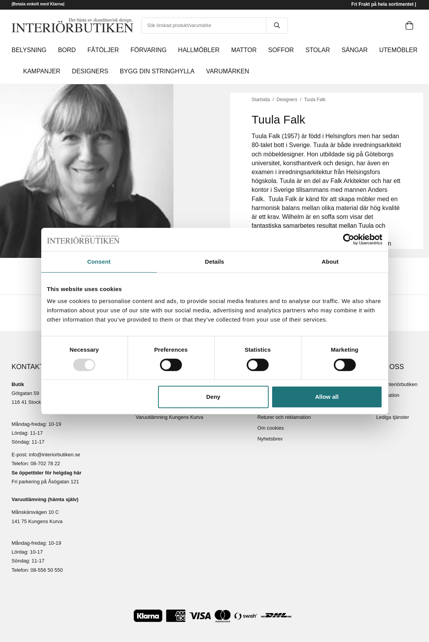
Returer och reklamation (284, 417)
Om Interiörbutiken (396, 384)
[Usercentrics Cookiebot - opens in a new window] (348, 239)
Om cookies (270, 428)
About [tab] (330, 261)
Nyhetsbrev (270, 439)
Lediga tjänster (392, 417)
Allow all (327, 396)
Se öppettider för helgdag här (46, 473)
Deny (213, 396)
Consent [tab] (99, 261)
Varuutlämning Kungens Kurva (169, 417)
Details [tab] (214, 261)
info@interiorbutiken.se (54, 454)
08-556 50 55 (45, 570)
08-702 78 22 (45, 463)
